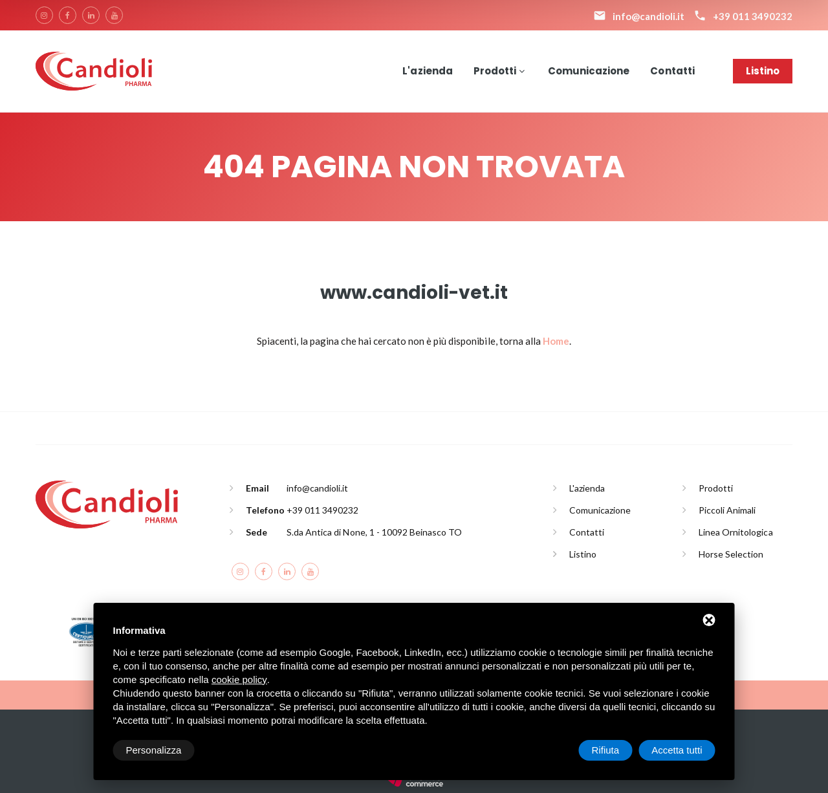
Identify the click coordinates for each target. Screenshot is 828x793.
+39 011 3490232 (322, 510)
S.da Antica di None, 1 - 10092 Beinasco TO (374, 532)
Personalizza (154, 749)
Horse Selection (731, 554)
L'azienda (427, 71)
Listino (762, 71)
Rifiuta (606, 749)
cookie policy (239, 679)
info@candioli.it (317, 488)
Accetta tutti (676, 749)
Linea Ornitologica (736, 532)
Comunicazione (588, 71)
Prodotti (495, 71)
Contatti (672, 71)
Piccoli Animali (727, 510)
